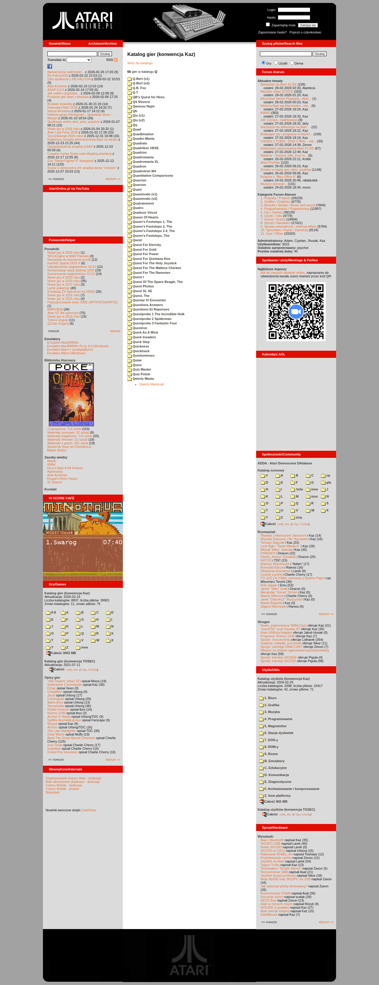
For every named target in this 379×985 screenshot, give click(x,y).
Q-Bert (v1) (138, 79)
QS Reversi (138, 102)
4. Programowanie (276, 719)
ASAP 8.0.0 (55, 89)
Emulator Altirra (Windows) (66, 353)
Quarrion (137, 180)
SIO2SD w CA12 (273, 850)
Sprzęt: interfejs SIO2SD (278, 661)
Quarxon (136, 184)
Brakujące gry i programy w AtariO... (287, 134)
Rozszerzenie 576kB (275, 893)
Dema (299, 63)
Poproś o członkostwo (305, 32)
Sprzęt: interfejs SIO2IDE (279, 657)
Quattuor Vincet (142, 212)
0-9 (51, 612)
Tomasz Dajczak (272, 542)
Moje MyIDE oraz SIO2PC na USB (286, 879)
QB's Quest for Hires (146, 97)
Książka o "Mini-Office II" (278, 176)
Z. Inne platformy (275, 795)
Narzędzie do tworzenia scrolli (69, 259)
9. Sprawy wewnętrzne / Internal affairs (289, 226)
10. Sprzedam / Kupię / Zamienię (284, 230)
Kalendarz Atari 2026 (62, 107)
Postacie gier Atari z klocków (68, 97)
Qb (132, 111)
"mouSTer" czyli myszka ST (280, 629)
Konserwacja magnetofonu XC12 (71, 274)
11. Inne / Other (272, 233)
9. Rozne (268, 754)
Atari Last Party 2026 (62, 132)
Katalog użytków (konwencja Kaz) (284, 678)
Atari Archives (57, 475)
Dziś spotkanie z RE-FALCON (69, 79)
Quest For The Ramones (148, 272)
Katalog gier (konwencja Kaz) (67, 593)
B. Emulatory (272, 761)
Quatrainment (140, 203)
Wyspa (52, 723)
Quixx (134, 365)
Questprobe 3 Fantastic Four (152, 323)
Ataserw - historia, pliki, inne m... (284, 155)
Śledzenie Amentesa (275, 571)
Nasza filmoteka (58, 111)
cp (325, 475)
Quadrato (137, 143)
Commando (55, 699)
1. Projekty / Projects (275, 198)
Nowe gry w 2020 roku (63, 277)
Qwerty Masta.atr (151, 384)
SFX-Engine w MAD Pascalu (68, 256)
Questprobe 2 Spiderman (149, 319)
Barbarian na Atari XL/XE (279, 84)
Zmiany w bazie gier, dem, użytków (286, 169)
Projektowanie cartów (276, 858)
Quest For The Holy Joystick (152, 263)
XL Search (54, 482)
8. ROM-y (269, 747)
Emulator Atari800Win (62, 342)
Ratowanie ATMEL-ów (277, 854)
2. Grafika (269, 705)
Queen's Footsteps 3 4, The (151, 231)
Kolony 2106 (56, 713)
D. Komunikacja (274, 775)
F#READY (268, 553)
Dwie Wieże (56, 734)
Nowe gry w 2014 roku (63, 316)
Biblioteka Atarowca (60, 360)
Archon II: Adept (59, 716)
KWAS (265, 113)
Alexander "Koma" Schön (279, 592)
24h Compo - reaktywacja (279, 120)
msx (312, 496)
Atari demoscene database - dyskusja (73, 781)
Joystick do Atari (272, 861)
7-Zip (83, 669)
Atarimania (55, 471)
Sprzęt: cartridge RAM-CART (281, 646)
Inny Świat (54, 745)
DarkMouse (269, 914)
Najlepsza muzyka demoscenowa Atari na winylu (82, 139)
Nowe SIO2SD (271, 847)
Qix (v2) (135, 120)
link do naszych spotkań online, (283, 272)
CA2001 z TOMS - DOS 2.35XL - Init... (288, 141)
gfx (326, 482)
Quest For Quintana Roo (148, 258)
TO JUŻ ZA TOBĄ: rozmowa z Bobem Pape (292, 578)
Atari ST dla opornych (63, 313)
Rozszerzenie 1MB (274, 872)
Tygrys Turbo (270, 865)
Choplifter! (54, 691)
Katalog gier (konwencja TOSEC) (69, 661)
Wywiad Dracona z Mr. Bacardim (284, 539)
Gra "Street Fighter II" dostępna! (70, 160)
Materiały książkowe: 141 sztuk (69, 436)
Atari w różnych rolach (277, 904)
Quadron (136, 166)
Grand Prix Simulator (62, 752)
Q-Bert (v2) (138, 83)
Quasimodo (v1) (142, 194)
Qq (132, 125)
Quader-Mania (140, 138)
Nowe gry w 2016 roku (63, 295)
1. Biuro (268, 698)
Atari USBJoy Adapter (276, 632)
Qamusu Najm (141, 106)
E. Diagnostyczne (275, 781)
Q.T (132, 92)
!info (296, 489)
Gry (269, 63)
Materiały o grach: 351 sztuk (67, 443)
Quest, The (138, 295)
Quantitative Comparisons (150, 175)
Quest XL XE (139, 291)
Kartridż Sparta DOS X (63, 263)
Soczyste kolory (272, 897)
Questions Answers (145, 305)
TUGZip (92, 669)
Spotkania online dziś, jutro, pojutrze (73, 121)
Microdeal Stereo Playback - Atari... (286, 98)
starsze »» (113, 179)
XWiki (51, 464)
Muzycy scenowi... (274, 184)
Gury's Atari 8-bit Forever (65, 468)
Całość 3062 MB (61, 653)
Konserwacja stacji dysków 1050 (70, 270)
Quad (134, 129)
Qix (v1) (135, 115)
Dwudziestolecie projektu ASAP (70, 146)
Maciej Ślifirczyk (272, 596)
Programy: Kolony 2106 (278, 636)
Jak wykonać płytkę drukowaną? (284, 886)
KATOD (266, 560)
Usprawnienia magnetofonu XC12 (71, 266)
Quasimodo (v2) (142, 198)
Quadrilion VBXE (143, 148)
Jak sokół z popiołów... (63, 93)
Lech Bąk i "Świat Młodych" (280, 546)
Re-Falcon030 (57, 75)
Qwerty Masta (140, 378)
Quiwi (134, 360)
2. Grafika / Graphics (275, 201)
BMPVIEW (55, 309)
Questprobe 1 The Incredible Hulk (155, 314)
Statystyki (53, 792)
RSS (112, 60)
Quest (134, 240)
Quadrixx (137, 152)
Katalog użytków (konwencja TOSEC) (286, 809)
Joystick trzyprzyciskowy (278, 875)
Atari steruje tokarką (275, 911)
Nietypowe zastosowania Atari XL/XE (287, 148)
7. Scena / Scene (273, 219)
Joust (51, 695)
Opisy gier (52, 677)
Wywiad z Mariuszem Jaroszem (283, 535)
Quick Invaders (141, 337)
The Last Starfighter (61, 731)
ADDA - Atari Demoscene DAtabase (285, 463)
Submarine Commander (64, 684)
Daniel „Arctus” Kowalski (278, 557)
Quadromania (140, 157)
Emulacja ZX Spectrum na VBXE (71, 291)
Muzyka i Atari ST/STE (277, 91)
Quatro (135, 208)
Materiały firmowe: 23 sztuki (67, 439)
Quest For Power (143, 254)
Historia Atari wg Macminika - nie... (286, 105)
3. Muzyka (269, 712)
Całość (57, 669)
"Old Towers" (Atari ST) (64, 681)
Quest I (135, 277)
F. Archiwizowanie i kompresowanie (289, 789)
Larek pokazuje (58, 288)
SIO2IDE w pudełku (275, 907)
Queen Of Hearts (142, 217)
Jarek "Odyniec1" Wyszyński (281, 599)
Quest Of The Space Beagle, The (155, 282)
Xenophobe (55, 706)
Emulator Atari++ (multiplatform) (70, 349)
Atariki (51, 461)
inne (82, 647)
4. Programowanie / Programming (285, 208)
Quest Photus (140, 286)
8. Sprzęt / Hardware (275, 223)
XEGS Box (268, 900)
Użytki (283, 63)
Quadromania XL (143, 161)
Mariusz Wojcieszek (275, 564)
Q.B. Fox (136, 88)
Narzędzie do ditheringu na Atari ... (286, 127)
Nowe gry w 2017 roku (63, 284)
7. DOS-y (268, 740)
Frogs (51, 688)
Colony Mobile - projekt (62, 789)
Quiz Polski (138, 374)
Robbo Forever (58, 709)
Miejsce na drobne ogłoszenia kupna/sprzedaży (295, 650)
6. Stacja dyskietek (276, 733)
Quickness (138, 346)
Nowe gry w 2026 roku (63, 129)
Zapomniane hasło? (272, 32)
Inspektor (54, 748)
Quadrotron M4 (141, 171)
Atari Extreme (57, 86)
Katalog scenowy (271, 470)
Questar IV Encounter (146, 300)
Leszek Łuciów (271, 574)
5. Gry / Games (272, 212)
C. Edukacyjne (273, 768)
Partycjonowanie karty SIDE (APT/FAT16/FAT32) (82, 302)
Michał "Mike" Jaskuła (276, 549)
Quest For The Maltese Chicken (154, 268)
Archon (52, 727)
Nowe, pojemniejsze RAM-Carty (284, 625)
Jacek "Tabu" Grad (274, 588)
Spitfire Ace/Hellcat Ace (64, 720)
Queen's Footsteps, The (148, 235)
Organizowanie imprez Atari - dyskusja (73, 778)
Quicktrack (138, 351)
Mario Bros (55, 702)
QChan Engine (58, 323)
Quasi (134, 189)
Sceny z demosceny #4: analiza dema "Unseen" (82, 168)
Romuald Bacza (272, 567)
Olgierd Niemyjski (273, 606)
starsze (115, 331)
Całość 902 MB (274, 801)
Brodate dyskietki (59, 104)
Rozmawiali (266, 532)
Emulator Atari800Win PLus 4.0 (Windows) (78, 346)
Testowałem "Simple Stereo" (281, 868)
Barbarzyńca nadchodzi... (65, 72)
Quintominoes (141, 355)
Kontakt (50, 489)
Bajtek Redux (56, 450)
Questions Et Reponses (148, 309)
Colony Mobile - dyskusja (64, 785)
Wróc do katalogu (139, 63)
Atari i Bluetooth (272, 840)
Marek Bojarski (271, 603)
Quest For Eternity (144, 245)
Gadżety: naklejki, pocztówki (281, 643)
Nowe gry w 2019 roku (63, 281)
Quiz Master (139, 369)
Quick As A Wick (142, 332)
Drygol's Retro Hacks (62, 478)
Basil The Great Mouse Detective (71, 738)
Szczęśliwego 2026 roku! (65, 136)
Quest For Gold (141, 249)
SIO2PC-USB (270, 843)
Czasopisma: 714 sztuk (64, 429)
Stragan (264, 622)
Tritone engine (57, 320)
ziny (296, 517)
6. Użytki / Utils (271, 216)
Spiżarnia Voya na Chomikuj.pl (69, 446)
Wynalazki (265, 836)
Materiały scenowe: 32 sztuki (68, 432)
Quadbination (140, 134)
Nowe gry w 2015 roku (63, 298)
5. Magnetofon (273, 726)
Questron (137, 328)
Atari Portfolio (270, 162)
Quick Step (138, 342)
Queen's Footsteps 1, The (149, 221)
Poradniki (51, 249)
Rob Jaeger (269, 585)
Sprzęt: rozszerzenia (275, 639)
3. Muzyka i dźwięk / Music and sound (288, 205)
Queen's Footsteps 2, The (149, 226)
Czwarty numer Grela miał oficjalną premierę (79, 153)
